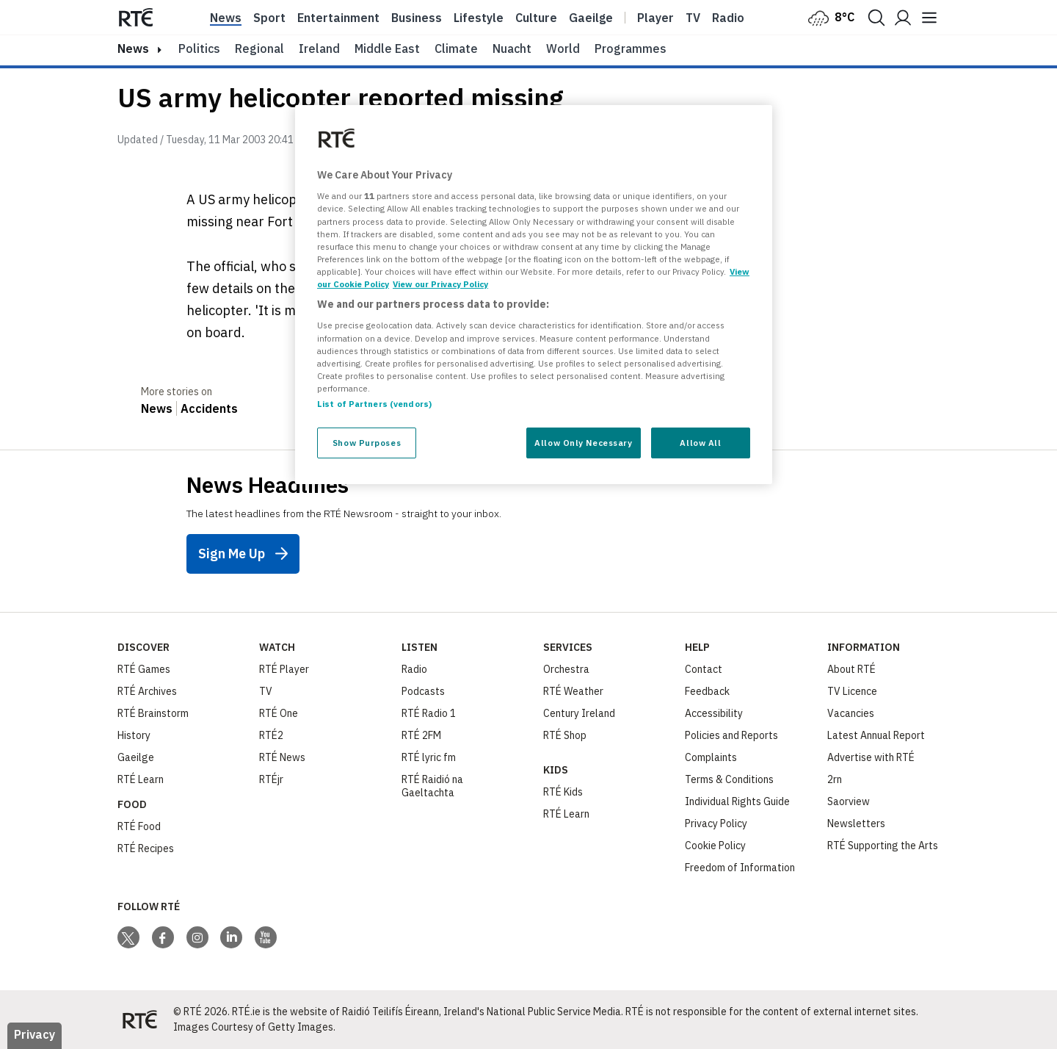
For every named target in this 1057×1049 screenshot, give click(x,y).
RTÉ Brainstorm (153, 713)
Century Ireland (579, 713)
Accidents (209, 408)
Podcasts (423, 691)
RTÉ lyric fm (429, 757)
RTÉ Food (139, 826)
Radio (728, 17)
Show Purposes (367, 442)
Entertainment (338, 17)
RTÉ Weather (573, 691)
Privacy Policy (716, 823)
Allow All (700, 442)
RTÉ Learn (140, 779)
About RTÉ (851, 669)
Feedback (707, 691)
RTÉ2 (271, 735)
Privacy (34, 1034)
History (133, 735)
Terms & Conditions (729, 779)
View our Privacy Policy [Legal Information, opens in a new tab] (440, 283)
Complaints (711, 757)
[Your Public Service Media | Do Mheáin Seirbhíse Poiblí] (139, 1020)
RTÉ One (278, 713)
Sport (269, 17)
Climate (456, 48)
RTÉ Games (143, 669)
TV (265, 691)
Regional (259, 48)
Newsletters (856, 823)
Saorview (848, 801)
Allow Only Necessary (583, 442)
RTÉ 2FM (421, 735)
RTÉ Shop (564, 735)
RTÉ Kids (563, 792)
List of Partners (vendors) (374, 403)
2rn (834, 779)
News (225, 17)
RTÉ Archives (147, 691)
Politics (199, 48)
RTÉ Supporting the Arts (882, 845)
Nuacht (512, 48)
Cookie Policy (715, 845)
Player (655, 17)
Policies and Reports (731, 735)
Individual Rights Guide (737, 801)
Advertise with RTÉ (871, 757)
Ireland (319, 48)
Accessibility (714, 713)
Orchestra (566, 669)
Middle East (387, 48)
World (563, 48)
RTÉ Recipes (145, 848)
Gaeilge (591, 17)
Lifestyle (479, 17)
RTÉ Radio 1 (429, 713)
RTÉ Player (284, 669)
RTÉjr (271, 779)
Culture (536, 17)
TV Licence (852, 691)
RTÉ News (282, 757)
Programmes (630, 48)
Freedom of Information (740, 867)
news (133, 48)
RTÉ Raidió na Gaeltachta (432, 786)
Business (416, 17)
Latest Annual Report (876, 735)
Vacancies (850, 713)
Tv (693, 17)
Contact (703, 669)
